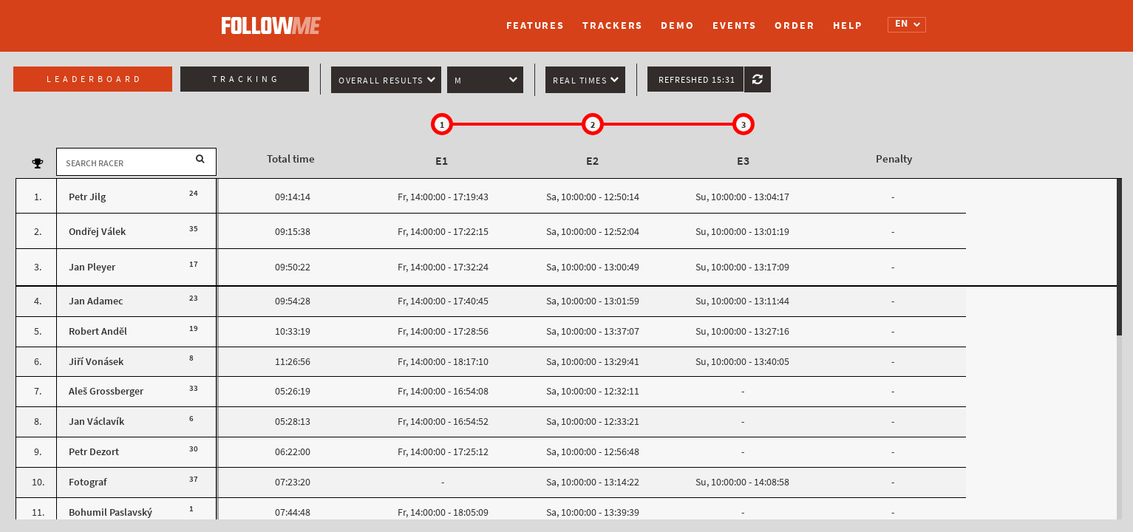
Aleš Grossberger (106, 391)
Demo (678, 25)
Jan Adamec (96, 301)
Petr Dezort (94, 452)
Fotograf (87, 482)
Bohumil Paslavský (110, 512)
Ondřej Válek (97, 232)
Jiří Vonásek (96, 362)
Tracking (246, 79)
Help (847, 25)
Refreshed (697, 80)
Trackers (612, 25)
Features (535, 25)
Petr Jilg (87, 197)
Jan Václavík (96, 422)
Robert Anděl (98, 331)
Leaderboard (95, 79)
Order (795, 25)
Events (734, 25)
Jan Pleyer (92, 267)
